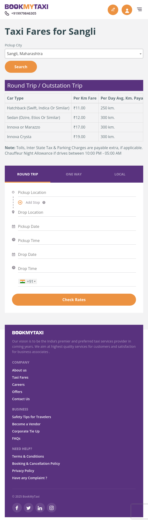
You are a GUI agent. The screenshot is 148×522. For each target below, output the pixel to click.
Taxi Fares (20, 377)
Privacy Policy (23, 470)
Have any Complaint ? (29, 478)
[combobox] (74, 53)
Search (20, 66)
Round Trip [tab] (27, 174)
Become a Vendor (26, 424)
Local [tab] (119, 174)
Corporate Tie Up (26, 431)
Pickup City (13, 45)
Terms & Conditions (28, 456)
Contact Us (21, 399)
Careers (18, 384)
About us (19, 370)
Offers (17, 391)
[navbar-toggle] (138, 9)
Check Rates (74, 299)
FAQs (16, 438)
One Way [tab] (74, 174)
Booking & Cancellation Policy (36, 463)
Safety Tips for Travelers (31, 417)
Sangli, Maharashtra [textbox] (25, 53)
